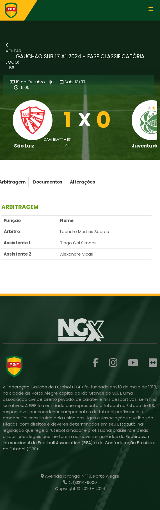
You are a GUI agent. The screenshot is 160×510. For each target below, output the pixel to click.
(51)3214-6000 (82, 482)
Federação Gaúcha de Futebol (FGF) (45, 387)
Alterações (82, 182)
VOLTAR (13, 48)
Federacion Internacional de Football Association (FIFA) (76, 439)
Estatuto (126, 424)
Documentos (47, 182)
